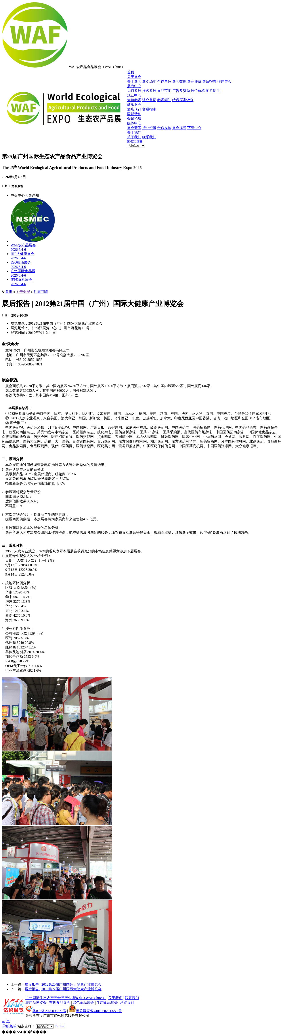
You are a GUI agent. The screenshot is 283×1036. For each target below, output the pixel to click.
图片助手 (213, 91)
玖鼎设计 (127, 1002)
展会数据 (179, 81)
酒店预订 (134, 109)
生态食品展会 (107, 1002)
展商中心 (134, 86)
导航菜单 (9, 1026)
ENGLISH (134, 141)
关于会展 (23, 292)
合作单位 (164, 81)
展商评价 (194, 81)
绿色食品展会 (83, 1002)
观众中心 (134, 95)
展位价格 (198, 91)
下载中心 (194, 128)
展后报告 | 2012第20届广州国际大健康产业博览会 (63, 984)
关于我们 (134, 132)
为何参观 (134, 100)
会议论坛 (134, 118)
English (60, 1026)
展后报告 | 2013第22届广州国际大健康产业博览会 (63, 989)
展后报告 (209, 81)
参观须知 (164, 100)
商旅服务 (134, 104)
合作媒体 (164, 128)
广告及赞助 (181, 91)
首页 (130, 72)
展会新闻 (134, 128)
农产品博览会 (36, 1002)
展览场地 (149, 81)
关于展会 (134, 77)
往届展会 (224, 81)
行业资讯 (149, 128)
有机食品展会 (59, 1002)
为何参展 (134, 91)
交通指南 (149, 109)
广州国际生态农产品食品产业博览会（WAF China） (65, 998)
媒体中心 (134, 123)
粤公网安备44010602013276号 (95, 1011)
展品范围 (164, 91)
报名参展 (149, 91)
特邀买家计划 (182, 100)
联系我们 (149, 137)
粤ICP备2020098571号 (45, 1011)
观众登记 (149, 100)
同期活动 (134, 114)
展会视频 (179, 128)
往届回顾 (41, 292)
